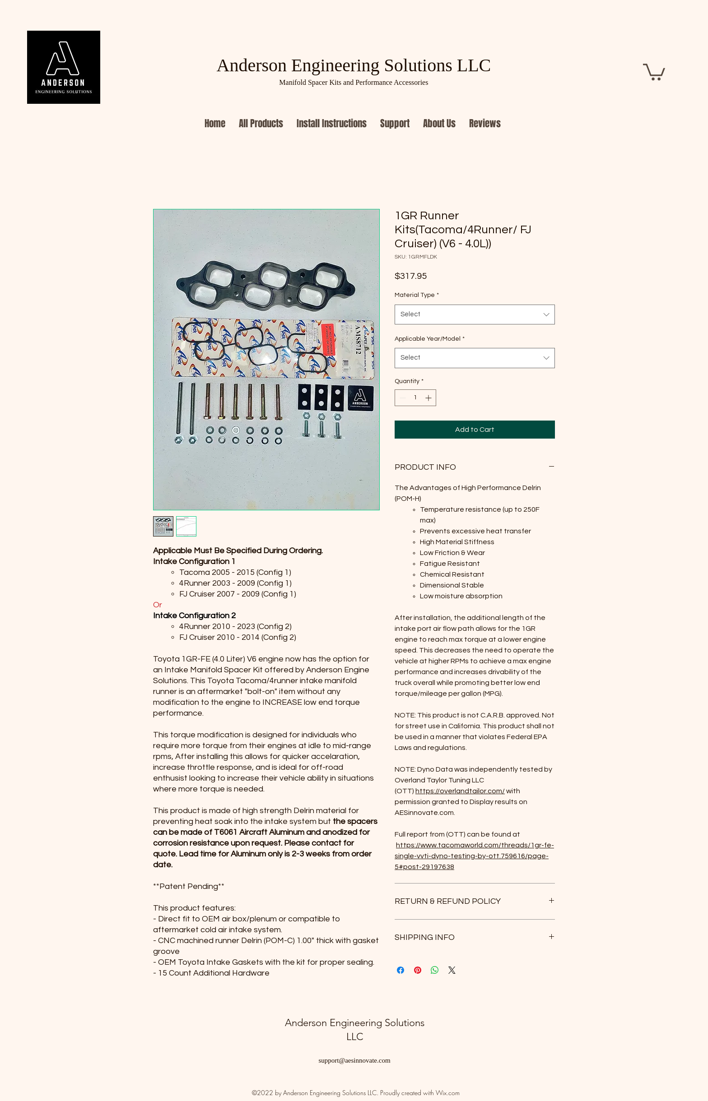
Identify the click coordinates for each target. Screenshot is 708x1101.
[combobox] (475, 314)
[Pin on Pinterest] (417, 970)
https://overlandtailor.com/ (460, 791)
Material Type (417, 295)
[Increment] (429, 398)
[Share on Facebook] (400, 970)
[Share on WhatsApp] (434, 970)
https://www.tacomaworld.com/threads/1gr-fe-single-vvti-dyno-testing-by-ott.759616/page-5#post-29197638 (474, 856)
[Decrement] (401, 398)
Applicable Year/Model (430, 339)
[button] (654, 71)
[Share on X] (452, 970)
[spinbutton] (415, 398)
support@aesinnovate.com (354, 1060)
